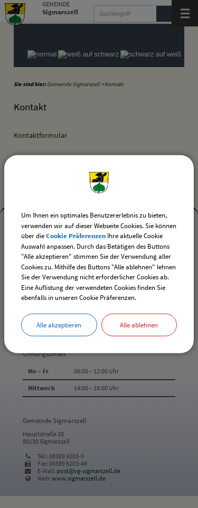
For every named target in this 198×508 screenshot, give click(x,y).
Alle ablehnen (139, 324)
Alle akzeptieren (58, 324)
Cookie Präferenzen (76, 235)
